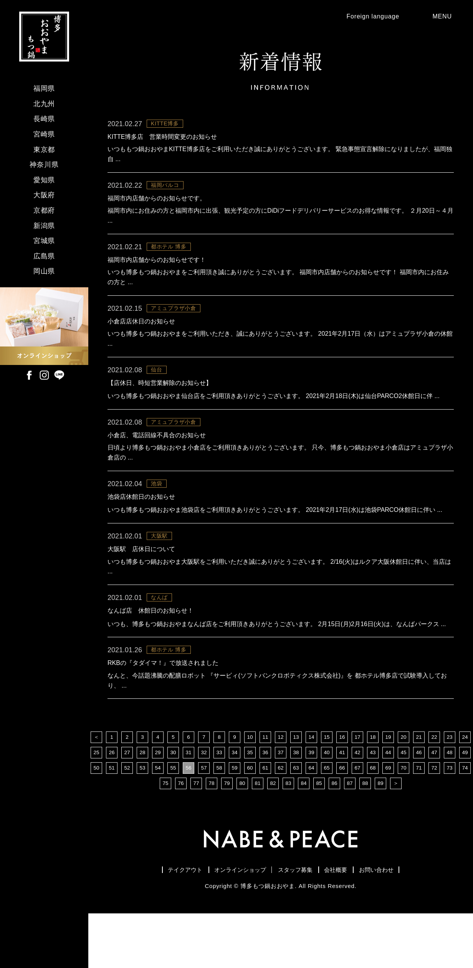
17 (357, 789)
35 (250, 805)
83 (288, 836)
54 (158, 820)
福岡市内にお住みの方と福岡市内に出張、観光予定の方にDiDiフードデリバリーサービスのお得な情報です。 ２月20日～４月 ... (276, 224)
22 (434, 789)
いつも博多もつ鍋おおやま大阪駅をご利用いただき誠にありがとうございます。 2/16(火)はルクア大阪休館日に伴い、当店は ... (280, 604)
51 (112, 820)
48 (450, 805)
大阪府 (44, 195)
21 (419, 789)
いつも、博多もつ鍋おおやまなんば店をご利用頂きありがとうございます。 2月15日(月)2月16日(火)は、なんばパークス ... (280, 668)
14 (311, 789)
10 (250, 789)
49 (465, 805)
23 (450, 789)
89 (380, 836)
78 (211, 836)
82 (273, 836)
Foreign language (363, 19)
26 (112, 805)
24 (465, 789)
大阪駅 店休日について (141, 586)
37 (281, 805)
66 (342, 820)
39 (311, 805)
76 (181, 836)
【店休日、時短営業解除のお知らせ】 (160, 396)
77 (196, 836)
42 (357, 805)
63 (296, 820)
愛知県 (44, 180)
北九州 (44, 104)
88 (365, 836)
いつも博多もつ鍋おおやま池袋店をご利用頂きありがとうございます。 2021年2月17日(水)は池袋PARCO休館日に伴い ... (278, 541)
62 (281, 820)
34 (235, 805)
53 (142, 820)
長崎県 (44, 119)
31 (188, 805)
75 (165, 836)
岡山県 (44, 271)
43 (373, 805)
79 (227, 836)
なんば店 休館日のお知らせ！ (151, 649)
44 (388, 805)
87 (350, 836)
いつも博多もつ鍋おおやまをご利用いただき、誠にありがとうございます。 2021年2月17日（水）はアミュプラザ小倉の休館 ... (277, 351)
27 (127, 805)
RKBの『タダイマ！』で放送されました (163, 713)
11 (265, 789)
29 (158, 805)
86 (334, 836)
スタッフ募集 (299, 923)
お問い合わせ (403, 923)
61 (265, 820)
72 (434, 820)
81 (258, 836)
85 (319, 836)
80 (242, 836)
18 (373, 789)
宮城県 (44, 241)
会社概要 (351, 923)
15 (327, 789)
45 (403, 805)
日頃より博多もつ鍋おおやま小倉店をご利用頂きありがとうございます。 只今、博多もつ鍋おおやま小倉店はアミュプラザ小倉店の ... (278, 477)
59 (235, 820)
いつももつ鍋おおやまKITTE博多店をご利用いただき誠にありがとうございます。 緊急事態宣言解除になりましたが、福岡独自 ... (281, 160)
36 (265, 805)
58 (219, 820)
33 (219, 805)
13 (296, 789)
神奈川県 (44, 164)
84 (304, 836)
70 (403, 820)
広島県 (44, 256)
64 (311, 820)
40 (327, 805)
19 (388, 789)
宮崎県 (44, 134)
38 (296, 805)
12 (281, 789)
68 (373, 820)
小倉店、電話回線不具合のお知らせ (157, 459)
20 (403, 789)
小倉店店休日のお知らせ (141, 332)
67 (357, 820)
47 (434, 805)
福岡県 (44, 88)
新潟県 (44, 226)
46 (419, 805)
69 (388, 820)
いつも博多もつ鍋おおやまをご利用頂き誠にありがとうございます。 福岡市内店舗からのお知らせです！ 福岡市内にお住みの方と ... (279, 287)
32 (204, 805)
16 (342, 789)
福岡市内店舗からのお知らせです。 (157, 205)
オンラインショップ (229, 923)
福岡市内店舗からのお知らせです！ (157, 269)
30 (173, 805)
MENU (443, 19)
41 (342, 805)
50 (96, 820)
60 (250, 820)
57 (204, 820)
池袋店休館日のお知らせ (141, 523)
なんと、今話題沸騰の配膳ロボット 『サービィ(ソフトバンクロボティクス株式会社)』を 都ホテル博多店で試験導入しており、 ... (278, 731)
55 (173, 820)
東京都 (44, 149)
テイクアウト (159, 923)
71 (419, 820)
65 (327, 820)
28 (142, 805)
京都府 (44, 210)
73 (450, 820)
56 (188, 820)
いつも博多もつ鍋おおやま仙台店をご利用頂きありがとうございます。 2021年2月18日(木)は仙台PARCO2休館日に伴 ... (280, 414)
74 (465, 820)
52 (127, 820)
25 (96, 805)
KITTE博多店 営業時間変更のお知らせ (162, 142)
